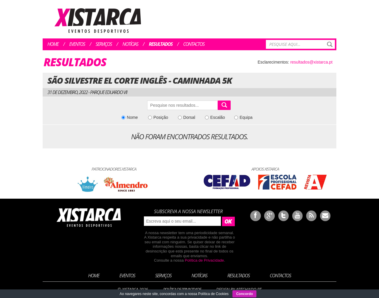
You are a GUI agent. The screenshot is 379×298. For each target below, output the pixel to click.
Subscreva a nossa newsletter (188, 211)
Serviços (104, 44)
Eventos (77, 44)
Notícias (130, 44)
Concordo (244, 294)
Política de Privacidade (204, 260)
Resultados (161, 44)
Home (53, 44)
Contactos (193, 44)
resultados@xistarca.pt (311, 62)
